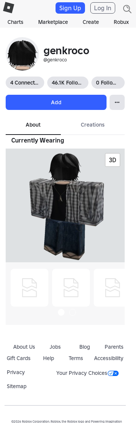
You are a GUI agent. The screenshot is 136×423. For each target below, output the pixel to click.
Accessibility (109, 358)
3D (112, 160)
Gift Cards (19, 358)
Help (48, 358)
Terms (76, 358)
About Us (24, 346)
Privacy (16, 372)
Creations (93, 124)
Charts (15, 22)
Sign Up (70, 8)
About (33, 124)
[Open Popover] (117, 102)
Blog (84, 346)
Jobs (55, 346)
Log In (102, 8)
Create (91, 22)
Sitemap (16, 386)
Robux (121, 22)
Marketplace (53, 22)
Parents (114, 346)
